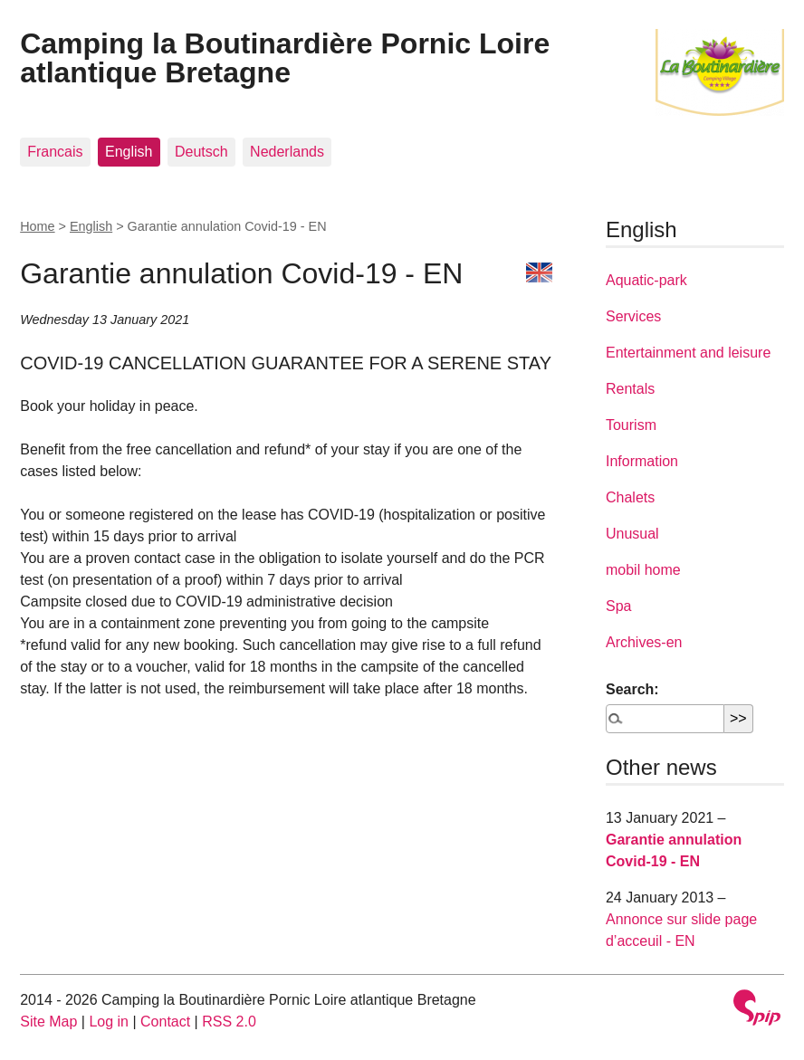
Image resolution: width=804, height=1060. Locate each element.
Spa (618, 606)
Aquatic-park (646, 280)
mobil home (643, 570)
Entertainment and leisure (688, 352)
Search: (632, 689)
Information (642, 461)
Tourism (631, 425)
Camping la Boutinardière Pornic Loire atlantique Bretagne (285, 58)
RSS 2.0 (229, 1021)
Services (633, 316)
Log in (109, 1021)
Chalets (630, 497)
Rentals (630, 388)
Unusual (632, 533)
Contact (165, 1021)
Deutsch (201, 151)
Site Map (48, 1021)
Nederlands (287, 151)
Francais (54, 151)
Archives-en (644, 642)
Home (37, 226)
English (128, 151)
